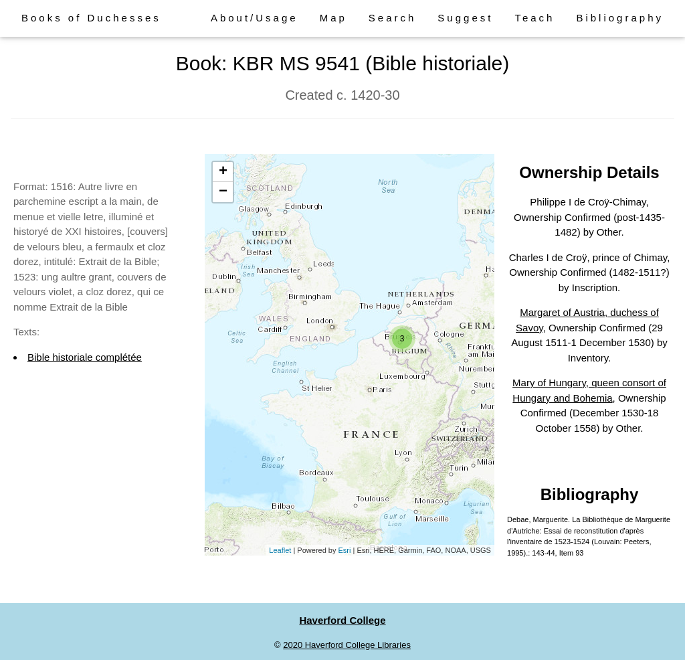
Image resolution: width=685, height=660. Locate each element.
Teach (534, 17)
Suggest (465, 17)
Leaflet (280, 550)
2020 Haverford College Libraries (347, 645)
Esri (344, 550)
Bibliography (620, 17)
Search (393, 17)
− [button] (223, 192)
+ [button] (223, 172)
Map (333, 17)
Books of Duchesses (91, 17)
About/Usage (254, 17)
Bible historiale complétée (84, 357)
